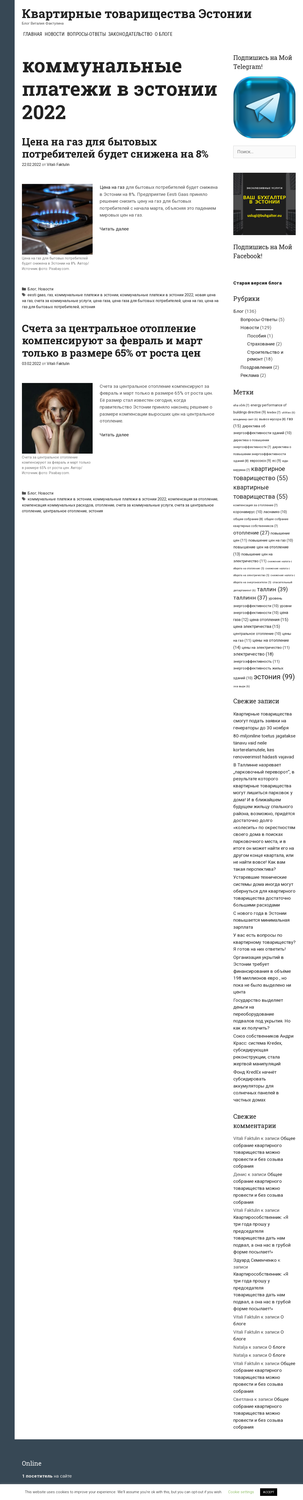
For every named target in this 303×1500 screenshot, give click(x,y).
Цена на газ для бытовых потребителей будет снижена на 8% (115, 147)
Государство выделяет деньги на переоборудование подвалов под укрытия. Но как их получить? (262, 1014)
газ (50, 295)
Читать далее (114, 229)
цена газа (101, 300)
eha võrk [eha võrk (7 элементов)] (241, 405)
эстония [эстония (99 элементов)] (274, 677)
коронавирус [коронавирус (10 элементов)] (247, 512)
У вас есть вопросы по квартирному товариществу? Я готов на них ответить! (264, 942)
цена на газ (192, 300)
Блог (32, 289)
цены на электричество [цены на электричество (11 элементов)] (266, 647)
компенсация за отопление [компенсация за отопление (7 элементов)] (255, 505)
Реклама (249, 375)
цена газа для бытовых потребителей (146, 300)
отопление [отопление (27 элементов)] (251, 533)
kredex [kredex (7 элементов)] (274, 412)
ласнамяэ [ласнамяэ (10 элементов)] (275, 512)
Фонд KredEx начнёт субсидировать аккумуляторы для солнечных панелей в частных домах (256, 1086)
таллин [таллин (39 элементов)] (272, 589)
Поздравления (256, 367)
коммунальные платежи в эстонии (86, 295)
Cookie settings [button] (241, 1492)
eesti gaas (37, 295)
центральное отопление (65, 511)
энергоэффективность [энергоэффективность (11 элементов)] (256, 661)
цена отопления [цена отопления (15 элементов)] (269, 619)
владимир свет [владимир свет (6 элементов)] (245, 419)
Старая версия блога (257, 283)
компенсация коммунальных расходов (57, 505)
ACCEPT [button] (268, 1492)
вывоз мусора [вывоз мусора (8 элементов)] (272, 419)
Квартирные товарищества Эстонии (137, 13)
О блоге (163, 34)
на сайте (47, 1476)
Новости (55, 34)
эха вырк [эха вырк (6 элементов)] (241, 686)
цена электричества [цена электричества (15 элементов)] (256, 626)
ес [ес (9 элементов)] (276, 461)
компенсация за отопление (192, 499)
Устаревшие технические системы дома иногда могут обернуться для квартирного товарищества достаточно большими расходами (264, 891)
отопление (104, 505)
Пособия (256, 336)
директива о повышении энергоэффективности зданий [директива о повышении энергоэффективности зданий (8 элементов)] (262, 454)
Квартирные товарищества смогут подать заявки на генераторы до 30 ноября (262, 721)
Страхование (261, 344)
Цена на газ (112, 187)
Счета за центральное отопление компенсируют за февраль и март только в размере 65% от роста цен (112, 340)
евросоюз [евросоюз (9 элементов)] (260, 461)
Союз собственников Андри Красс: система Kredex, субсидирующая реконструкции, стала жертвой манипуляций (263, 1050)
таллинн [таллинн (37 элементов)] (250, 597)
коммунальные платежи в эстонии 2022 (156, 295)
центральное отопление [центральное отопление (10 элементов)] (257, 633)
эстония (88, 307)
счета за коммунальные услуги (62, 300)
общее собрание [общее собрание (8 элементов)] (248, 519)
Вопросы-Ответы (86, 34)
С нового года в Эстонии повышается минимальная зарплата (261, 920)
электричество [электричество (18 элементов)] (253, 654)
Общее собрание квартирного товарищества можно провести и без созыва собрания (264, 1152)
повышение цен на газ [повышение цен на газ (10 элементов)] (270, 540)
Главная (32, 34)
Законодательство (130, 34)
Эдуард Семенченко (255, 1260)
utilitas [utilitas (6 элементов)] (288, 412)
